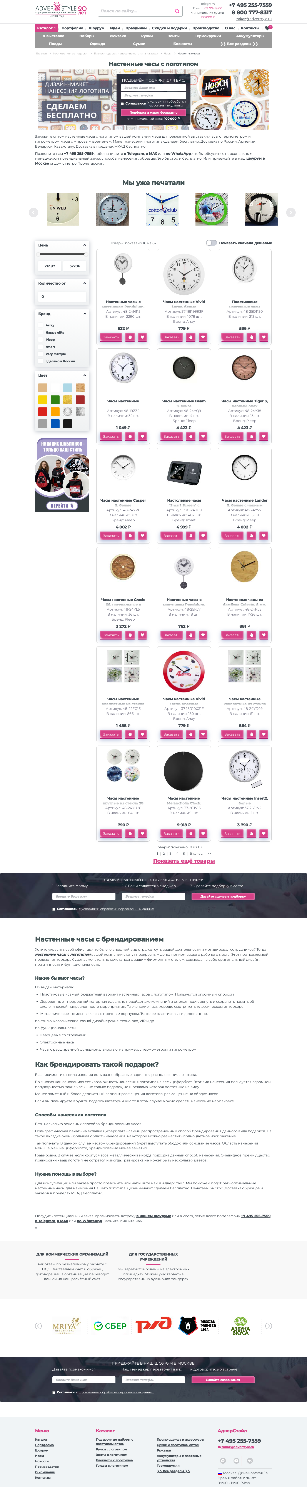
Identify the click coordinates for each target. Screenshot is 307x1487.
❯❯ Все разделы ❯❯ (239, 44)
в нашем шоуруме (153, 1216)
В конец (197, 854)
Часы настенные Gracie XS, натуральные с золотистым (123, 605)
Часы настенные (123, 401)
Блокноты (182, 44)
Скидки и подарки (169, 28)
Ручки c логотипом (111, 1449)
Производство (205, 28)
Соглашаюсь (153, 103)
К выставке (53, 36)
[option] (63, 212)
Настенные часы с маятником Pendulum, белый (123, 307)
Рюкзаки (118, 36)
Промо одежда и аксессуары (180, 1439)
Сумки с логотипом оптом (178, 1445)
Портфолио (72, 28)
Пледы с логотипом (112, 1466)
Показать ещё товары (184, 861)
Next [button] (291, 212)
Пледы (55, 44)
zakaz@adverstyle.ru (254, 19)
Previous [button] (33, 212)
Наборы (86, 36)
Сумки (139, 44)
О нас (230, 28)
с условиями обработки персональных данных (166, 103)
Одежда (97, 44)
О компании (45, 1472)
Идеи (115, 28)
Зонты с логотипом (111, 1455)
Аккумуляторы (250, 36)
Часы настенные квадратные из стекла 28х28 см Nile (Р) (245, 704)
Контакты (250, 28)
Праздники (136, 28)
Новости (42, 1461)
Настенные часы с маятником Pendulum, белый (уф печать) (184, 605)
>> (209, 854)
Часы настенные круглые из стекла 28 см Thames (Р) (123, 803)
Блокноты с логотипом (114, 1460)
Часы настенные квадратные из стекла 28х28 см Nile (123, 704)
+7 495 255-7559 (250, 5)
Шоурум (96, 28)
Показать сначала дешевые (245, 243)
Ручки (147, 36)
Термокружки (208, 36)
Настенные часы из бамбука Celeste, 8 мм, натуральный (244, 605)
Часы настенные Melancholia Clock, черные (184, 803)
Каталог (46, 28)
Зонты (174, 36)
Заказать (111, 337)
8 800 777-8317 (252, 12)
